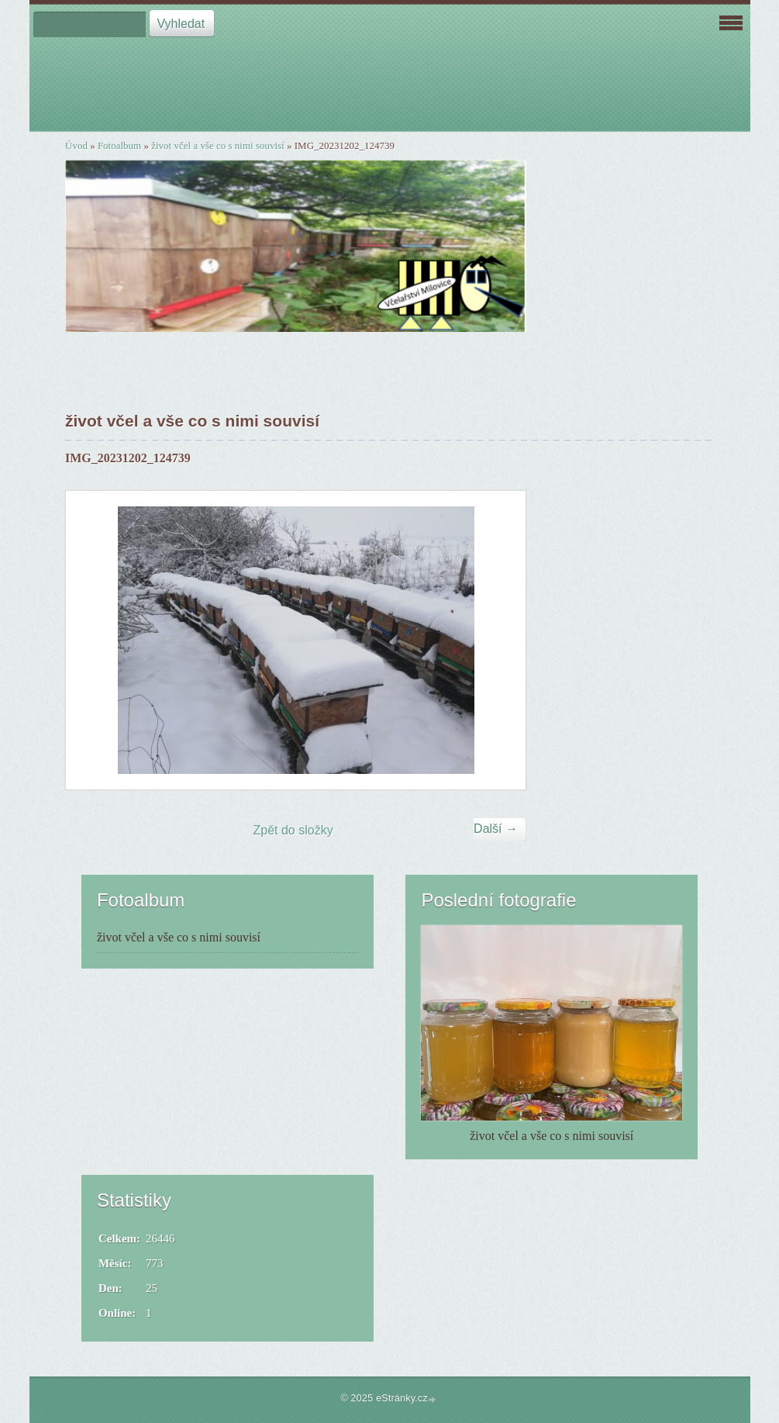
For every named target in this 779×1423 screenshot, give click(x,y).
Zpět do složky (293, 830)
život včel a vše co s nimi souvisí (217, 145)
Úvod (76, 145)
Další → (496, 828)
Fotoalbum (119, 145)
